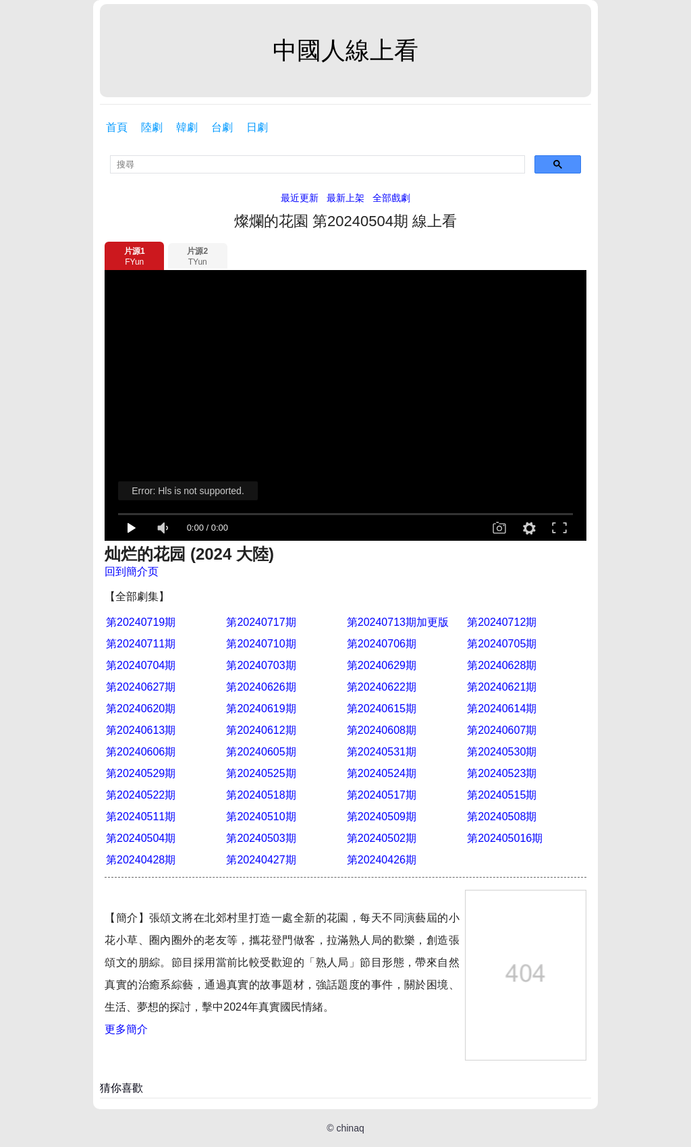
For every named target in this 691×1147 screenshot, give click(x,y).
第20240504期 (140, 838)
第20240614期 (501, 708)
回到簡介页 (132, 571)
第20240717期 (261, 622)
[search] (317, 164)
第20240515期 (501, 795)
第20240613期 (140, 730)
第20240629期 (381, 665)
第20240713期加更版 (398, 622)
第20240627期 (140, 687)
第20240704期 (140, 665)
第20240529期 (140, 773)
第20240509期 (381, 816)
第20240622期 (381, 687)
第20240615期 (381, 708)
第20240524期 (381, 773)
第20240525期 (261, 773)
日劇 (257, 127)
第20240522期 (140, 795)
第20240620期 (140, 708)
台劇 (222, 127)
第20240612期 (261, 730)
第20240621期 (501, 687)
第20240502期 (381, 838)
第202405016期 (505, 838)
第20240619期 (261, 708)
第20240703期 (261, 665)
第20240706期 (381, 643)
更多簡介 (126, 1029)
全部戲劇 (391, 197)
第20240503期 (261, 838)
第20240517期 (381, 795)
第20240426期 (381, 859)
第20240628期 (501, 665)
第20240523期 (501, 773)
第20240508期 (501, 816)
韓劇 (187, 127)
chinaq (350, 1128)
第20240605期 (261, 751)
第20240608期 (381, 730)
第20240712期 (501, 622)
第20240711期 (140, 643)
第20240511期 (140, 816)
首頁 (117, 127)
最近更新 (300, 197)
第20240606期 (140, 751)
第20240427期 (261, 859)
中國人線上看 (345, 50)
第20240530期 (501, 751)
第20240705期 (501, 643)
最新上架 (345, 197)
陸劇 (152, 127)
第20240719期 (140, 622)
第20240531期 (381, 751)
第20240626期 (261, 687)
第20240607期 (501, 730)
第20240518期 (261, 795)
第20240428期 (140, 859)
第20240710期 (261, 643)
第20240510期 (261, 816)
